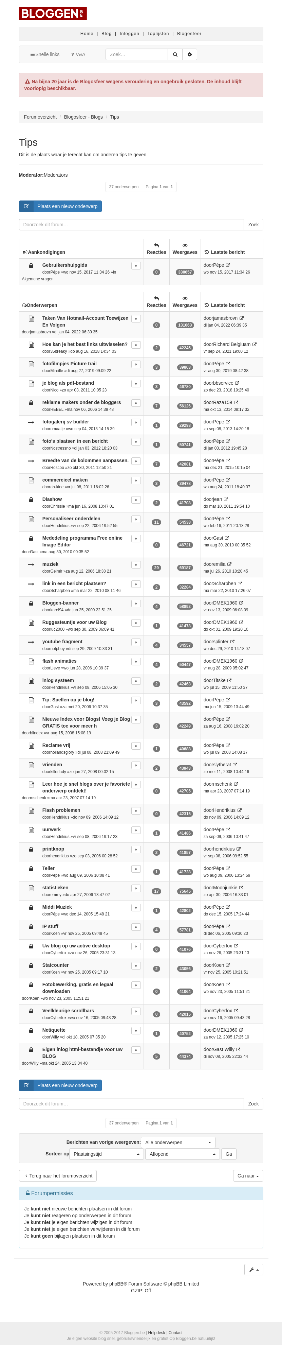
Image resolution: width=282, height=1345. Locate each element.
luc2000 (57, 629)
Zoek (253, 224)
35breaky (58, 351)
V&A (77, 54)
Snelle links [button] (45, 54)
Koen (55, 933)
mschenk (38, 798)
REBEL (56, 409)
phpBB (116, 1284)
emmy (55, 894)
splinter (220, 641)
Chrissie (57, 506)
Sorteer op (94, 1154)
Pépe (55, 272)
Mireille (56, 370)
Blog (106, 33)
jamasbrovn (40, 332)
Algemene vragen (38, 279)
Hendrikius (59, 525)
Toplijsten (158, 33)
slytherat (222, 764)
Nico (54, 390)
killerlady (58, 771)
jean (217, 499)
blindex (36, 733)
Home (87, 33)
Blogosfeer (189, 33)
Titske (219, 680)
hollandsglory (62, 752)
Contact (175, 1332)
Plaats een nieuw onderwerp (58, 206)
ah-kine (56, 487)
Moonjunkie (225, 887)
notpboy (57, 648)
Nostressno (60, 448)
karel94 (56, 610)
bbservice (223, 383)
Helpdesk (156, 1332)
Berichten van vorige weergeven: (141, 1142)
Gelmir (56, 571)
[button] (178, 1142)
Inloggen (129, 33)
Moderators (56, 175)
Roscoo (57, 467)
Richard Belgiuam (232, 344)
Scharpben (60, 590)
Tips (28, 142)
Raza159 (222, 402)
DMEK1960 (225, 603)
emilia (219, 564)
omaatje (57, 428)
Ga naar (248, 1175)
